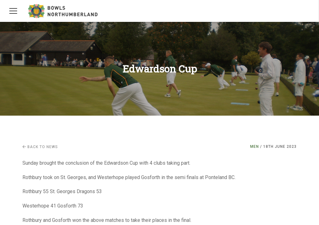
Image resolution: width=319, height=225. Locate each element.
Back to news (40, 147)
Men (254, 146)
